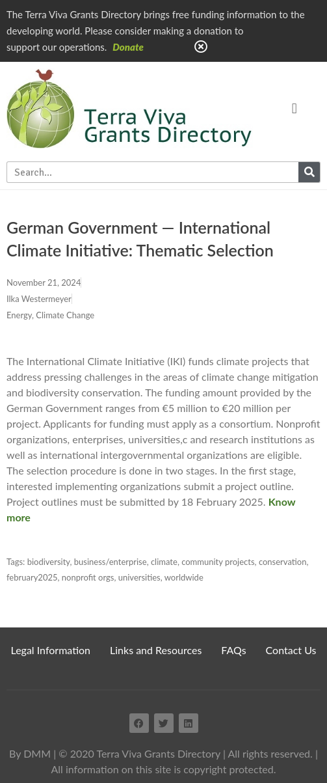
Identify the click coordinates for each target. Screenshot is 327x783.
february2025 (32, 577)
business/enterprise (110, 561)
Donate (128, 47)
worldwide (183, 577)
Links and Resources (156, 650)
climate (164, 561)
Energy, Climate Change (50, 315)
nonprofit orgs (88, 577)
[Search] (309, 172)
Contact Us (291, 650)
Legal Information (51, 650)
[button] (294, 108)
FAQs (233, 650)
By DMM (30, 753)
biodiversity (48, 561)
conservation (283, 561)
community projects (217, 561)
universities (139, 577)
